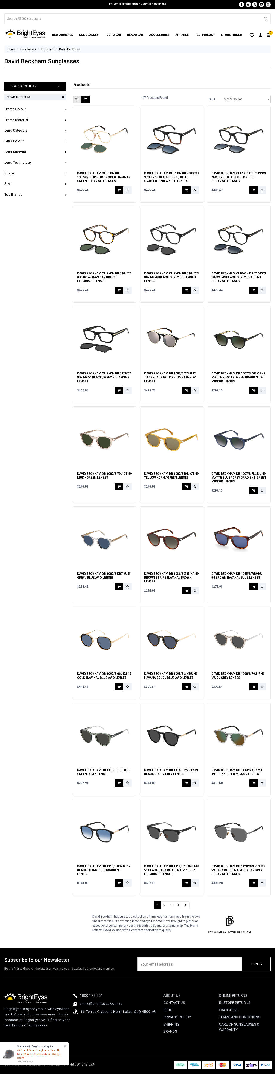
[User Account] (260, 35)
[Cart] (268, 35)
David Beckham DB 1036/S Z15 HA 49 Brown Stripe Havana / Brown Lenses (171, 577)
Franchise (228, 1010)
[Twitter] (248, 4)
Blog (168, 1010)
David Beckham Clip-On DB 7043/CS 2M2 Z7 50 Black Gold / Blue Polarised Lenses (238, 177)
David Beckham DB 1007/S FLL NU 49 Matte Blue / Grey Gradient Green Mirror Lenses (238, 477)
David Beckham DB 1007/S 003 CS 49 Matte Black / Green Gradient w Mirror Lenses (238, 377)
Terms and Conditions (239, 1017)
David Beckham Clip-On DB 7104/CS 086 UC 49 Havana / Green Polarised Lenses (104, 277)
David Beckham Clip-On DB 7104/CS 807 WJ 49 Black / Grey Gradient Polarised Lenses (238, 277)
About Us (171, 995)
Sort (212, 99)
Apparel (182, 35)
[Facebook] (241, 4)
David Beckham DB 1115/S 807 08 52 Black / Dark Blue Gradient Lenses (103, 870)
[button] (35, 86)
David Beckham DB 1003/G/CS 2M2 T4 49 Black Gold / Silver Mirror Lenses (170, 377)
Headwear (135, 35)
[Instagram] (261, 4)
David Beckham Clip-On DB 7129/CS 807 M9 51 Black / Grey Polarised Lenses (104, 377)
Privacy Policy (177, 1017)
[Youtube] (268, 4)
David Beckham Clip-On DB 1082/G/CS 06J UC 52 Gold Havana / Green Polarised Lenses (103, 177)
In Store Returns (234, 1002)
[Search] (265, 18)
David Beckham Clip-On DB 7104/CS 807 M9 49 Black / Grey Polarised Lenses (171, 277)
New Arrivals (62, 35)
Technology (205, 35)
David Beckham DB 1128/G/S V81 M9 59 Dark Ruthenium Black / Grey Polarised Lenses (238, 870)
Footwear (113, 35)
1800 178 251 (88, 995)
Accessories (159, 35)
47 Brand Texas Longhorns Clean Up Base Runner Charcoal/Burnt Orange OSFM (39, 1054)
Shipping (171, 1024)
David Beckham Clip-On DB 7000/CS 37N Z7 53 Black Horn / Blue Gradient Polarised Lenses (171, 177)
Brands (170, 1031)
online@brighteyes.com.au (97, 1003)
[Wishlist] (252, 35)
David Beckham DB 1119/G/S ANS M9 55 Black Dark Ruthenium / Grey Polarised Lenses (171, 870)
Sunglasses (89, 35)
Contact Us (174, 1002)
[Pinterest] (254, 4)
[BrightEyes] (25, 33)
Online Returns (233, 995)
